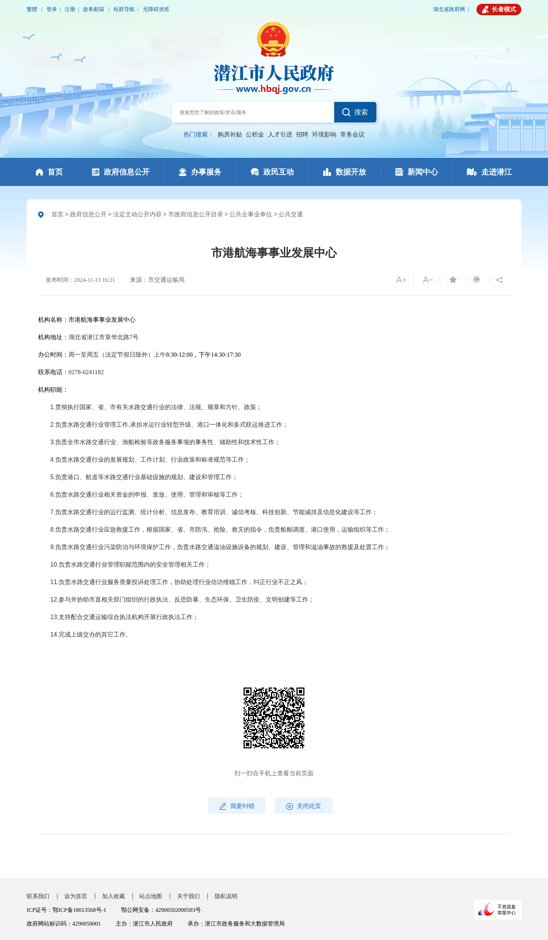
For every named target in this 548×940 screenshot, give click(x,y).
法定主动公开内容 (137, 214)
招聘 (302, 134)
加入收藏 (113, 896)
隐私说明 (226, 896)
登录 (51, 9)
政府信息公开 (88, 214)
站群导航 (124, 9)
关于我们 (188, 896)
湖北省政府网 (449, 9)
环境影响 (324, 134)
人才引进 (280, 134)
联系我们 (38, 896)
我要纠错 (237, 806)
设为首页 (75, 896)
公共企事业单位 (250, 214)
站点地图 (150, 896)
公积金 (255, 134)
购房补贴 (230, 134)
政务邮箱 (94, 9)
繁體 (33, 9)
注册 (70, 9)
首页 (57, 214)
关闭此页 (303, 806)
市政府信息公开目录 (195, 214)
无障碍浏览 (156, 9)
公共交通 (291, 214)
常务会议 (352, 134)
